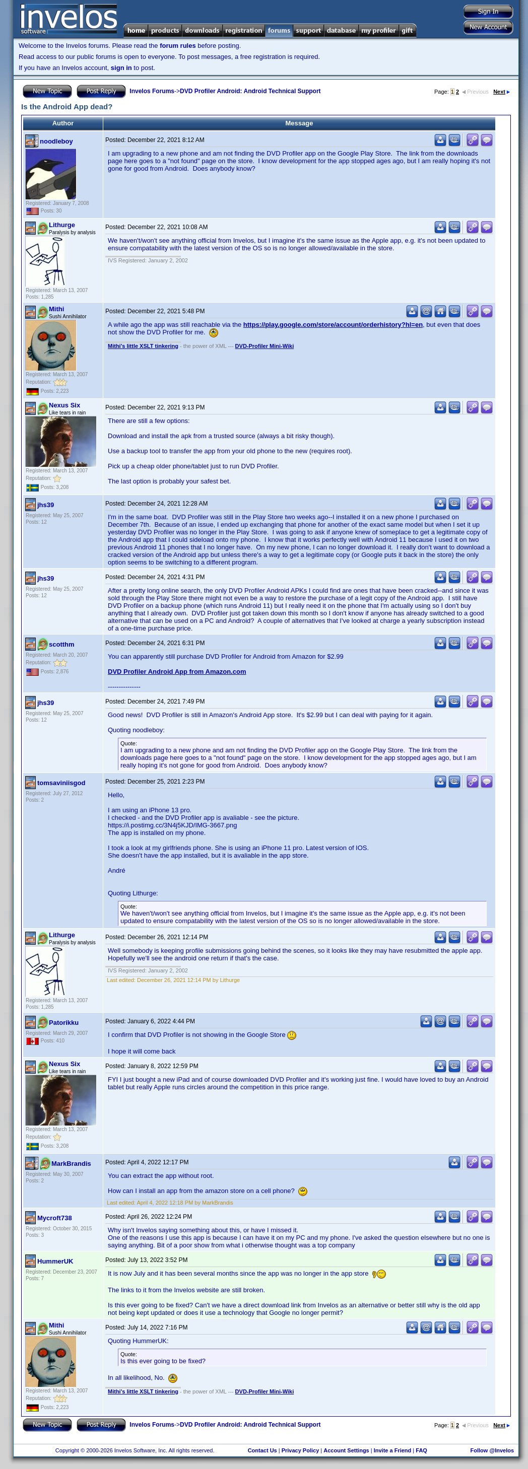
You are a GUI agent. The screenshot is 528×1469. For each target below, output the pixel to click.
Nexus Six (64, 405)
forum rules (178, 45)
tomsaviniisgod (61, 783)
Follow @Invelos (492, 1450)
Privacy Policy (300, 1450)
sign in (121, 68)
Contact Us (262, 1450)
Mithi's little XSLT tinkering (143, 346)
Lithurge (62, 225)
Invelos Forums (151, 91)
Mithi (56, 309)
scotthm (62, 644)
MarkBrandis (71, 1163)
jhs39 (45, 505)
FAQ (421, 1450)
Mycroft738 (54, 1218)
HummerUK (55, 1261)
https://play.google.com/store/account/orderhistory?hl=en (333, 324)
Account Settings (346, 1450)
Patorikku (64, 1022)
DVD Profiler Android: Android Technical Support (250, 91)
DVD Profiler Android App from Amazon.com (177, 671)
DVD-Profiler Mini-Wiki (264, 346)
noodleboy (56, 141)
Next (501, 92)
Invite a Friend (393, 1450)
